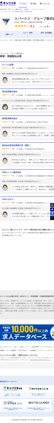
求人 (35, 4)
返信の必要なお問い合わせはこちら (40, 359)
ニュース (46, 4)
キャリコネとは (46, 347)
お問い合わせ (23, 350)
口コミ (24, 4)
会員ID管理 (35, 347)
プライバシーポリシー (46, 350)
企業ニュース (24, 347)
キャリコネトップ (5, 347)
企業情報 (33, 350)
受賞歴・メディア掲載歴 (8, 350)
